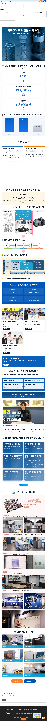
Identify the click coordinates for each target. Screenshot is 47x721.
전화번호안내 (16, 709)
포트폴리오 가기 (5, 364)
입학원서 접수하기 (17, 681)
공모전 (7, 1)
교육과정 (4, 1)
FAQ (12, 1)
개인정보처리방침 (26, 709)
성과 (1, 1)
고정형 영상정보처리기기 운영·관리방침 (34, 709)
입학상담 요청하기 (30, 681)
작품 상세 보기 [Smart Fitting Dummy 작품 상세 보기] (6, 328)
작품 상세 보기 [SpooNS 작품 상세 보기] (29, 328)
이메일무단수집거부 (21, 709)
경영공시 (8, 709)
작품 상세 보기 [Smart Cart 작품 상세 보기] (6, 352)
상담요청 (45, 1)
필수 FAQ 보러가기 (23, 484)
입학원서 (41, 1)
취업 (10, 1)
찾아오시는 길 (11, 709)
